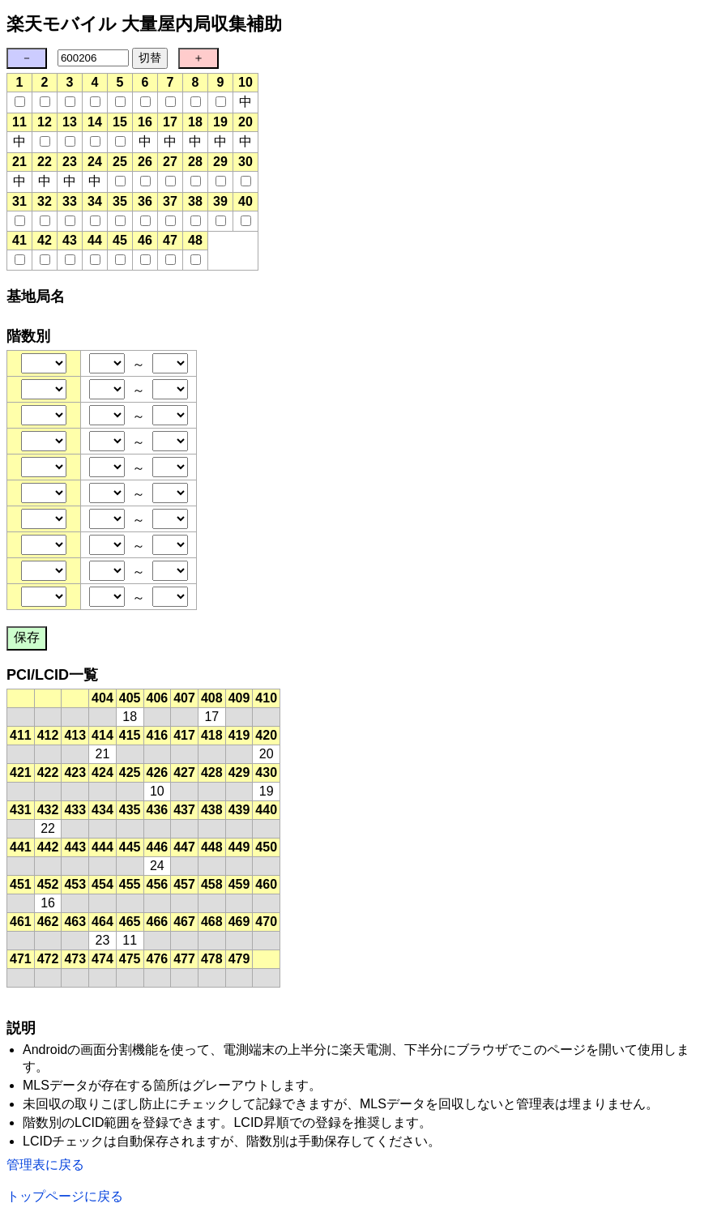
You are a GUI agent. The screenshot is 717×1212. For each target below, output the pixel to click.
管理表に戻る (45, 1164)
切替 (150, 57)
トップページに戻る (64, 1196)
